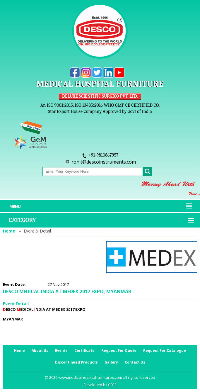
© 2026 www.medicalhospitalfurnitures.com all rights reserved (100, 377)
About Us (40, 350)
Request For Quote (118, 350)
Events (61, 350)
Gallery (111, 362)
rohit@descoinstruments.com (103, 162)
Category (22, 220)
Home (9, 231)
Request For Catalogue (164, 350)
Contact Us (135, 362)
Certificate (84, 350)
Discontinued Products (76, 362)
